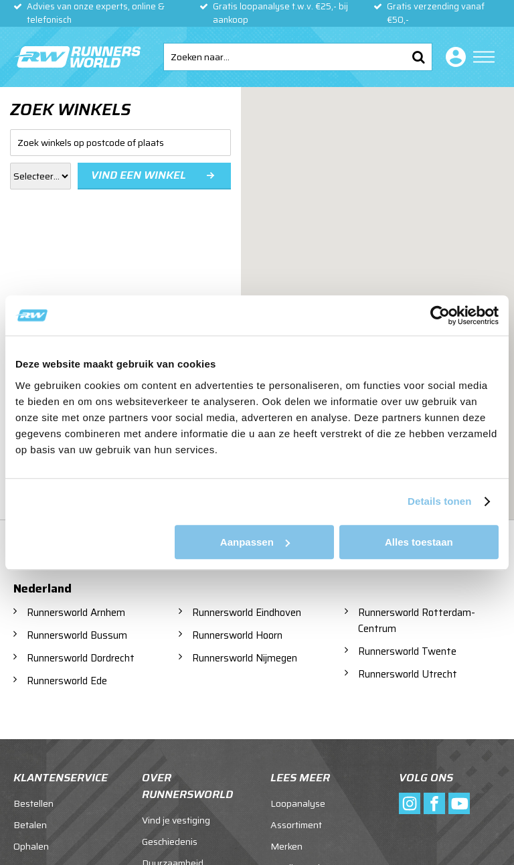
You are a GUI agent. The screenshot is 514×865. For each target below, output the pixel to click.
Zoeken (418, 57)
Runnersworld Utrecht (407, 674)
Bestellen (33, 803)
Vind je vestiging (176, 820)
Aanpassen (255, 542)
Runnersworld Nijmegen (244, 658)
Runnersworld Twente (407, 651)
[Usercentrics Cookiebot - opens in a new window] (440, 315)
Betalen (30, 824)
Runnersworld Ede (67, 681)
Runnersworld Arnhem (76, 613)
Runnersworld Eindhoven (246, 613)
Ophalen (31, 846)
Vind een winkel (138, 175)
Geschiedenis (169, 841)
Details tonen (439, 501)
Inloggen (453, 57)
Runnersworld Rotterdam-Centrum (416, 621)
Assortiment (296, 824)
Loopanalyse (297, 803)
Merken (286, 846)
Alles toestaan (419, 542)
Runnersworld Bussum (77, 635)
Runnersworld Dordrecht (81, 658)
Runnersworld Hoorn (237, 635)
